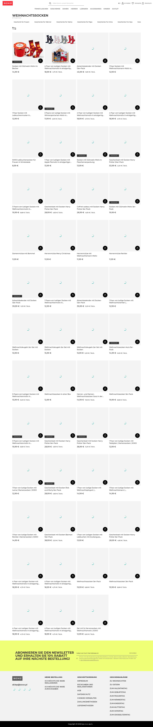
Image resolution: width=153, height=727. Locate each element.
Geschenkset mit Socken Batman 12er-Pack (58, 536)
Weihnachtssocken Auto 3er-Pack (121, 348)
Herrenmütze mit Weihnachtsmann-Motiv (87, 255)
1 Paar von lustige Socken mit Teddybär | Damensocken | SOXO (123, 442)
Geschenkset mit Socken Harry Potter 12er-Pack (90, 442)
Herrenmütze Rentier (118, 253)
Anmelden (133, 653)
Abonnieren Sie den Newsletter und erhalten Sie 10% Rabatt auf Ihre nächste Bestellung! (44, 655)
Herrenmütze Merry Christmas (57, 253)
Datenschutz (83, 694)
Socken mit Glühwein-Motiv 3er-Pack (122, 208)
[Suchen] (50, 3)
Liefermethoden (85, 706)
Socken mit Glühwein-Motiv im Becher (25, 67)
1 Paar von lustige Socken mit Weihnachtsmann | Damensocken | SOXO (121, 489)
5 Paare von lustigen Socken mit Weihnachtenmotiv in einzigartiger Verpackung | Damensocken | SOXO (25, 395)
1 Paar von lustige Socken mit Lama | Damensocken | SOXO (24, 489)
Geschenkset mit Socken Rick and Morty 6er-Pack (57, 489)
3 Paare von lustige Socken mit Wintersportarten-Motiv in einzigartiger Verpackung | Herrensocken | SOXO (57, 114)
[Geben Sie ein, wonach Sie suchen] (66, 3)
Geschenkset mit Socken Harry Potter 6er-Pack (57, 208)
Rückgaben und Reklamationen (85, 686)
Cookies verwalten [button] (86, 698)
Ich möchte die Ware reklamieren (55, 682)
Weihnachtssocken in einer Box (58, 394)
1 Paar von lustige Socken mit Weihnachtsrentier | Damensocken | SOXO (121, 301)
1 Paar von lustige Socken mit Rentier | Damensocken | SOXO (25, 536)
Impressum (82, 681)
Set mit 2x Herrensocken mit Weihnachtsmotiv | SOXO (89, 629)
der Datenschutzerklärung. (89, 660)
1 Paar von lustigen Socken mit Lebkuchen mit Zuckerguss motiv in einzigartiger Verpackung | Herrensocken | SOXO (89, 536)
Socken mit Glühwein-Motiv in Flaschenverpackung (89, 161)
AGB (79, 691)
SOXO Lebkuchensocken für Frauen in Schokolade (24, 161)
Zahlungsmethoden (87, 702)
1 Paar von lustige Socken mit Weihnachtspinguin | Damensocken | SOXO (89, 489)
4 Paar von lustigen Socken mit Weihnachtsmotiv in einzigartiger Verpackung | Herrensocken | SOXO (91, 114)
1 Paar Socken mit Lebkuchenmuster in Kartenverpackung (21, 114)
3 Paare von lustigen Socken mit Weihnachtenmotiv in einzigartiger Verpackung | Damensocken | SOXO (25, 208)
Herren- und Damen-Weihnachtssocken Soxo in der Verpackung (89, 395)
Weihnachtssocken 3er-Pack (121, 394)
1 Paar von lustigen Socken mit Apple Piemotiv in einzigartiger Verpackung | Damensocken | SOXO (57, 161)
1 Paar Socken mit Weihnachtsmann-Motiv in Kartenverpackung (120, 67)
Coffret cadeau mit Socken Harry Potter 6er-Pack (90, 208)
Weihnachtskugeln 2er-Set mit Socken (25, 348)
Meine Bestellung (53, 677)
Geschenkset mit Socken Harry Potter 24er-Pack (122, 161)
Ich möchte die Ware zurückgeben (55, 688)
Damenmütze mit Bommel (23, 253)
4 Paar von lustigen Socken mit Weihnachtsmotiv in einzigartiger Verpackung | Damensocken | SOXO (58, 67)
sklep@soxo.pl (19, 684)
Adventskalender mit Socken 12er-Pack (89, 67)
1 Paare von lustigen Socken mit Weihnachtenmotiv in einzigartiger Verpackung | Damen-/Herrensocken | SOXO (58, 301)
